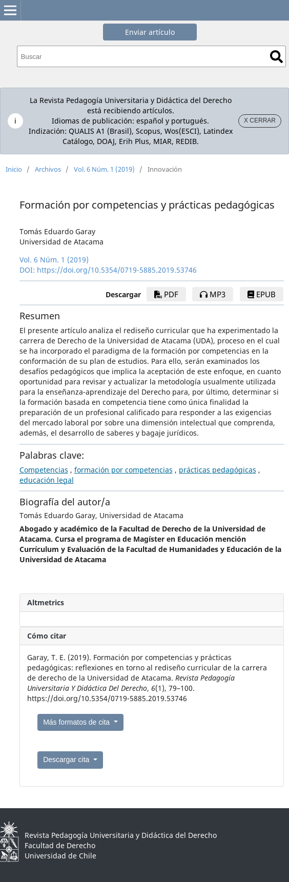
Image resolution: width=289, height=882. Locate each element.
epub (261, 294)
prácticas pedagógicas (217, 470)
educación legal (46, 480)
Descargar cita (67, 759)
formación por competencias (123, 470)
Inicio (14, 169)
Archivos (48, 169)
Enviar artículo (150, 32)
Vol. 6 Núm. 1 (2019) (104, 169)
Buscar (276, 56)
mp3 (212, 294)
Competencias (43, 470)
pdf (166, 294)
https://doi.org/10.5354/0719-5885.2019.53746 (117, 270)
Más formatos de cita (77, 722)
